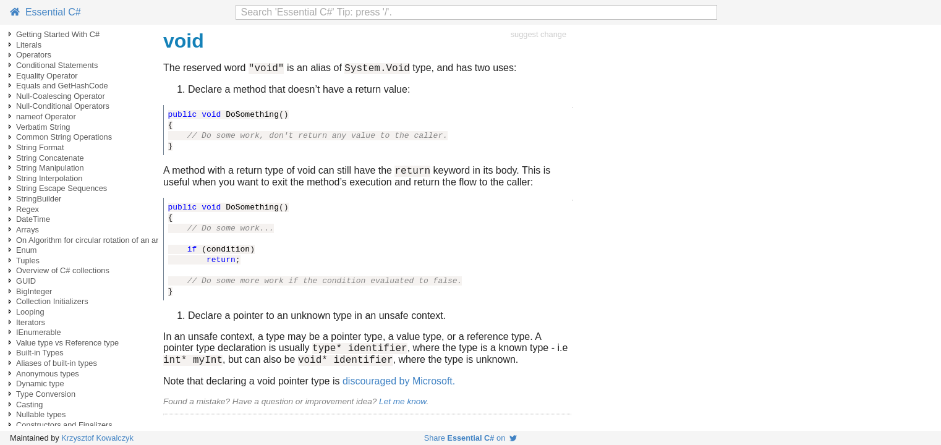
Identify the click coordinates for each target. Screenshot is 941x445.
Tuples (28, 260)
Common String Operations (64, 137)
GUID (26, 281)
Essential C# (45, 12)
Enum (26, 250)
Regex (27, 209)
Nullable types (41, 414)
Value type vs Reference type (67, 342)
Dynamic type (40, 383)
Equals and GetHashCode (62, 85)
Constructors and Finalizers (64, 425)
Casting (29, 404)
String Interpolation (49, 178)
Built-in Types (40, 352)
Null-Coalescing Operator (60, 96)
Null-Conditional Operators (62, 106)
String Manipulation (50, 167)
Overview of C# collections (62, 270)
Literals (28, 44)
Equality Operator (47, 75)
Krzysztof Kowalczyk (97, 438)
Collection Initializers (52, 301)
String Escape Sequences (61, 188)
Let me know (402, 408)
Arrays (27, 229)
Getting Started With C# (58, 34)
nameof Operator (46, 116)
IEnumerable (38, 332)
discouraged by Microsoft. (399, 388)
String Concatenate (50, 158)
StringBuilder (38, 198)
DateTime (33, 219)
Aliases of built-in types (56, 363)
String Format (40, 147)
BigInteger (34, 291)
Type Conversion (45, 394)
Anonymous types (47, 373)
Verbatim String (43, 127)
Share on (470, 438)
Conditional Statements (57, 65)
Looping (30, 311)
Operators (33, 54)
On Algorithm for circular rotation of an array (92, 240)
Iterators (30, 322)
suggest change (538, 34)
